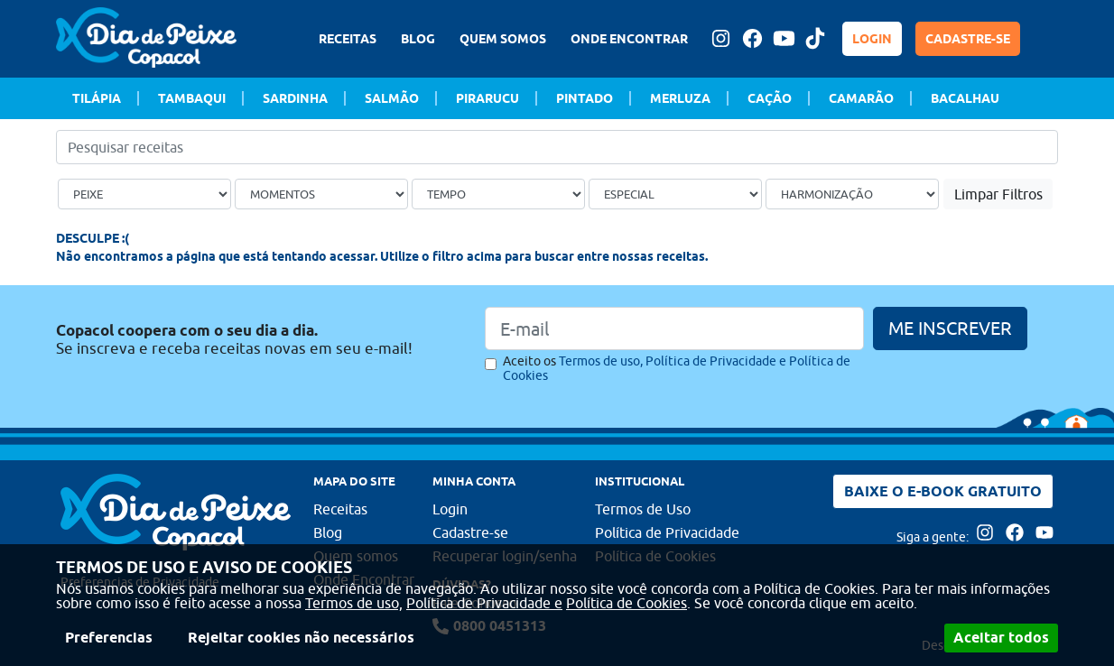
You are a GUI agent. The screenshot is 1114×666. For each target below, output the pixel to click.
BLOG (418, 39)
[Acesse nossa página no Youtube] (783, 38)
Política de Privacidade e (484, 603)
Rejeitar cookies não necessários (301, 637)
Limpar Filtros (998, 194)
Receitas (340, 509)
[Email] (674, 328)
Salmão (392, 98)
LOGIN (872, 39)
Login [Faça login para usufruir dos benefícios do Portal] (450, 509)
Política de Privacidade (667, 532)
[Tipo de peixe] (144, 194)
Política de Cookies (626, 603)
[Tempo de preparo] (498, 194)
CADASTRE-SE (967, 39)
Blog (327, 532)
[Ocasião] (321, 194)
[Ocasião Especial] (675, 194)
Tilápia (96, 98)
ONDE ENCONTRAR (629, 39)
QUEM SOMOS (503, 39)
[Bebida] (852, 194)
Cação (769, 98)
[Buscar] (1047, 147)
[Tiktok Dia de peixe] (815, 38)
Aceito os (676, 368)
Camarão (861, 98)
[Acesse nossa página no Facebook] (752, 38)
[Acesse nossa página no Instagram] (720, 38)
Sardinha (295, 98)
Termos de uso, (354, 603)
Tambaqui (192, 98)
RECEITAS (347, 39)
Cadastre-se (470, 532)
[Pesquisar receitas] (557, 147)
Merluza (680, 98)
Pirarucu (487, 98)
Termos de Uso (643, 509)
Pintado (584, 98)
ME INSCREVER (950, 328)
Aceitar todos (1001, 637)
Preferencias (109, 637)
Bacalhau (965, 98)
